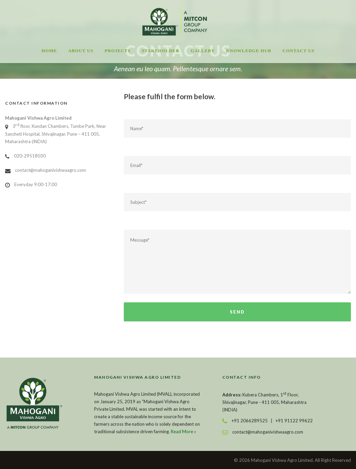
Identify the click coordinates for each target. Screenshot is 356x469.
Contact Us (299, 50)
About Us (80, 50)
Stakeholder (160, 50)
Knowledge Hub (248, 50)
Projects (118, 50)
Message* (237, 262)
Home (49, 50)
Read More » (183, 431)
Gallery (203, 50)
